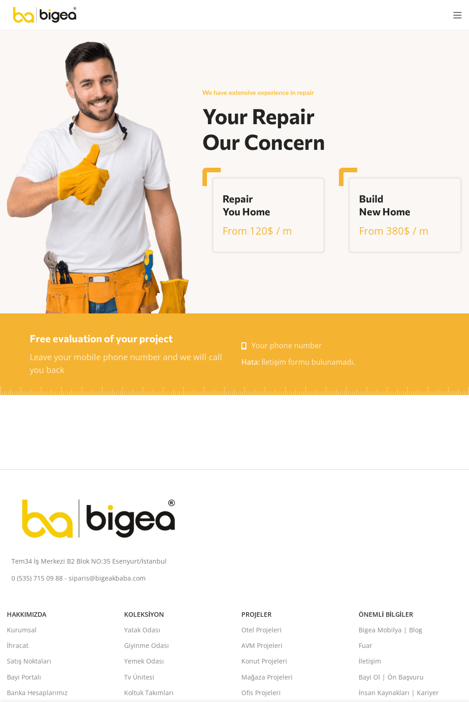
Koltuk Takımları (149, 692)
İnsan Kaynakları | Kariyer (399, 692)
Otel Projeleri (261, 629)
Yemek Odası (144, 661)
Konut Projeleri (264, 661)
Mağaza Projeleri (267, 677)
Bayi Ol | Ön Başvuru (391, 677)
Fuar (365, 645)
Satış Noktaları (29, 661)
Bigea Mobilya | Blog (390, 629)
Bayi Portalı (24, 677)
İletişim (370, 661)
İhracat (17, 645)
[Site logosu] (44, 14)
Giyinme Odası (146, 645)
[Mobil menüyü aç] (457, 15)
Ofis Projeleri (261, 692)
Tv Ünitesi (139, 677)
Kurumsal (22, 629)
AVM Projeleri (262, 645)
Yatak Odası (142, 629)
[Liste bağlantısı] (234, 561)
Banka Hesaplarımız (37, 692)
